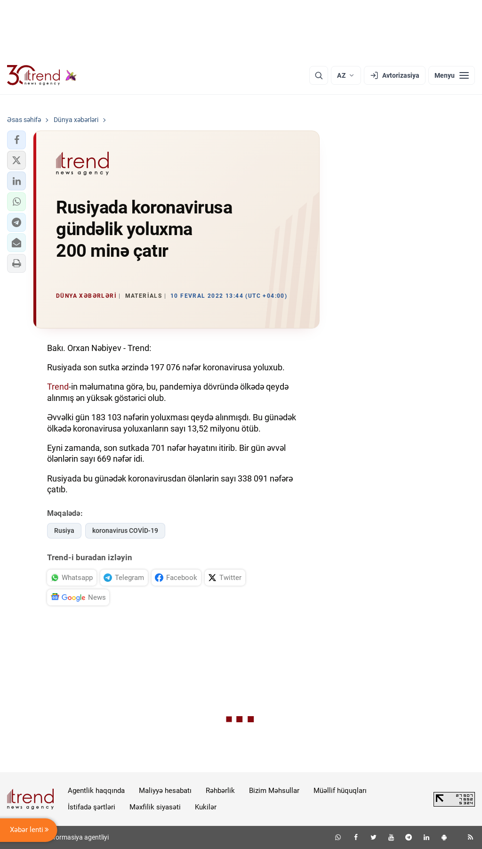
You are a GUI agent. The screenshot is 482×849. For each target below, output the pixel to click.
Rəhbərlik (220, 790)
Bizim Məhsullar (274, 790)
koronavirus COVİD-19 (125, 530)
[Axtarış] (318, 75)
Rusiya (64, 530)
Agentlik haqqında (96, 790)
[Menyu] (451, 75)
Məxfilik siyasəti (155, 807)
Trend (58, 387)
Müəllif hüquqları (340, 790)
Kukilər (206, 807)
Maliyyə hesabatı (165, 790)
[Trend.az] (42, 75)
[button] (16, 140)
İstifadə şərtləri (91, 807)
